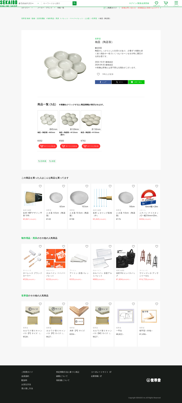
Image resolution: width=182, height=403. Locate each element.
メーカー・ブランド (44, 12)
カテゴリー (25, 12)
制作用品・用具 (29, 238)
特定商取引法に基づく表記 (67, 372)
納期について (62, 376)
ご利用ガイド (111, 12)
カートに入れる (48, 146)
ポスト (120, 82)
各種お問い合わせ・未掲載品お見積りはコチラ (141, 12)
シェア (103, 82)
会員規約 (25, 376)
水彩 (52, 161)
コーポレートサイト (101, 372)
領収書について (63, 380)
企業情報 (96, 376)
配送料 (24, 380)
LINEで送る (136, 82)
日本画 (42, 161)
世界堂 (98, 39)
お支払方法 (26, 384)
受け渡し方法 (27, 388)
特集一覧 (61, 12)
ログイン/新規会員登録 (118, 5)
